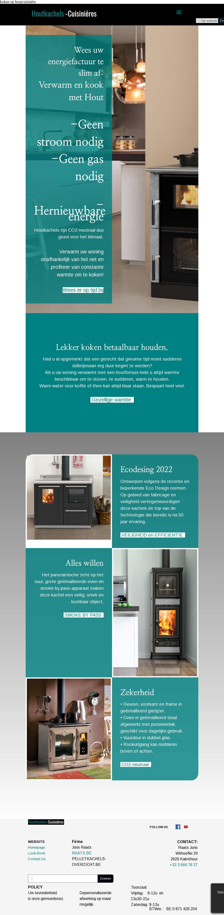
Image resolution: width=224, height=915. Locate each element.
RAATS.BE (82, 853)
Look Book (36, 853)
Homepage (36, 847)
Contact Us (37, 859)
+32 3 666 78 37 (184, 865)
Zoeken (105, 878)
